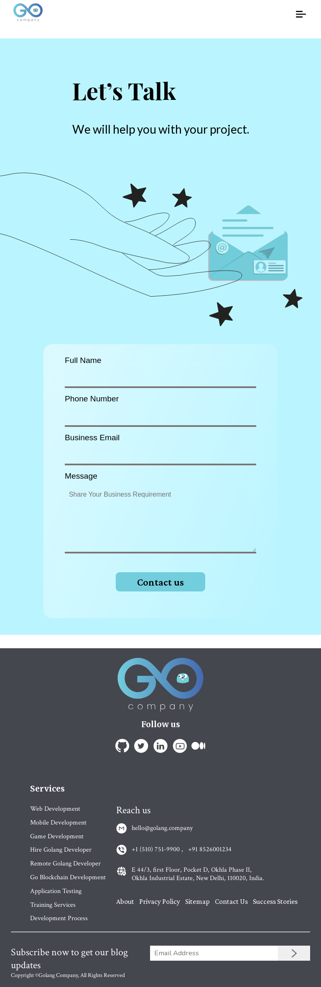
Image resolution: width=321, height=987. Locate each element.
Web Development (55, 808)
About (125, 901)
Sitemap (197, 901)
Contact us (160, 582)
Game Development (57, 836)
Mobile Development (58, 822)
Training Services (53, 905)
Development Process (59, 918)
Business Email (92, 437)
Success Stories (275, 901)
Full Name (83, 360)
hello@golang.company (162, 828)
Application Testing (56, 891)
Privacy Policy (159, 901)
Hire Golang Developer (61, 849)
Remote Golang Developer (65, 863)
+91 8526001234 (210, 849)
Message (81, 476)
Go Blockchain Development (68, 877)
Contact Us (231, 901)
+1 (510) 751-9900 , (157, 849)
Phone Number (92, 398)
